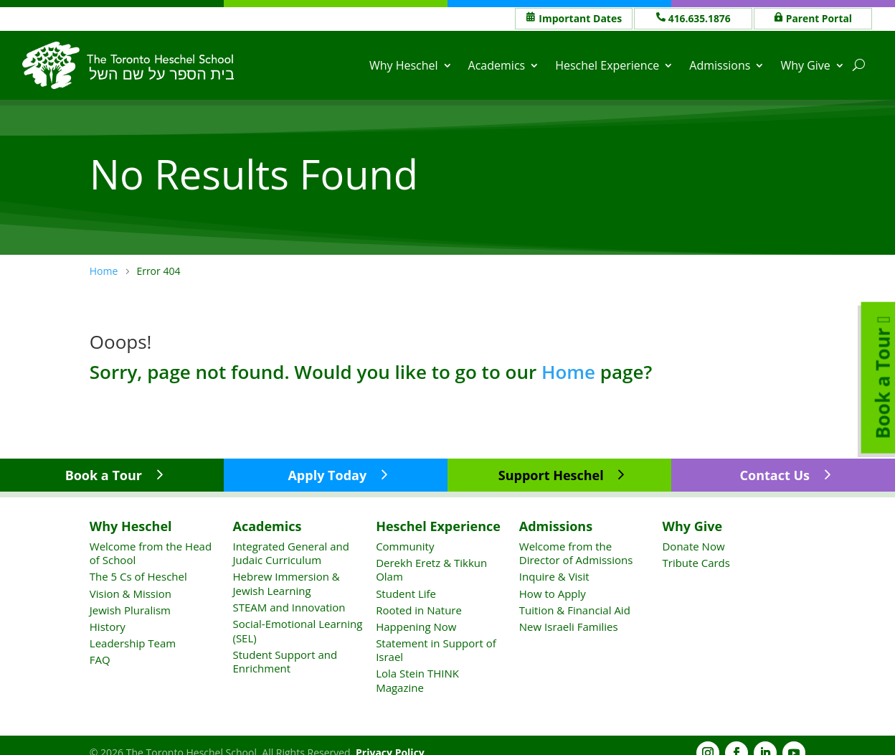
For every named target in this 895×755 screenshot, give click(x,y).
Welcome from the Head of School (151, 553)
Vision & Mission (130, 593)
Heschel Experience (608, 65)
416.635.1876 (699, 18)
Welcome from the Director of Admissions (576, 553)
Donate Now (693, 546)
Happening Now (416, 626)
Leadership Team (133, 643)
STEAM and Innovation (288, 607)
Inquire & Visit (554, 576)
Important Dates (580, 18)
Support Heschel (551, 475)
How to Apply (552, 593)
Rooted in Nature (419, 609)
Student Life (406, 593)
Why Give (805, 65)
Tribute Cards (695, 562)
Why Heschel (404, 65)
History (108, 626)
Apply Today (327, 475)
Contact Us (775, 475)
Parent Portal (819, 18)
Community (405, 546)
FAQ (100, 659)
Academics (496, 65)
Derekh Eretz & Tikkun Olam (431, 569)
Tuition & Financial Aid (574, 609)
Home (568, 371)
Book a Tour (103, 475)
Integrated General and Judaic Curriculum (290, 553)
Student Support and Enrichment (284, 661)
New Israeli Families (568, 626)
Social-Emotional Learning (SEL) (297, 630)
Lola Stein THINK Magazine (417, 680)
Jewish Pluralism (130, 609)
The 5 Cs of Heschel (138, 576)
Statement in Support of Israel (436, 650)
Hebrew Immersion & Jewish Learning (285, 583)
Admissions (720, 65)
